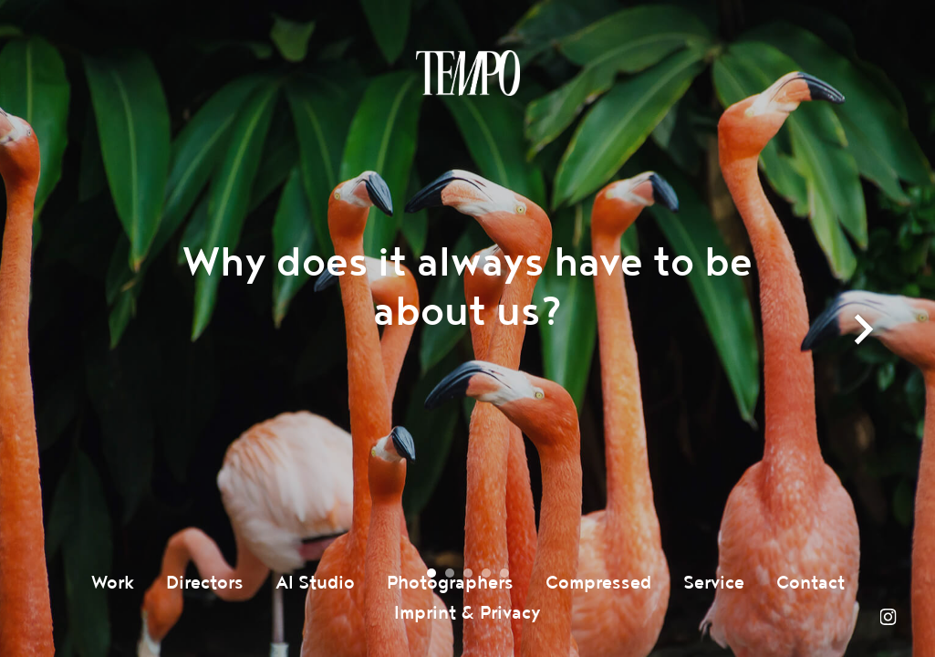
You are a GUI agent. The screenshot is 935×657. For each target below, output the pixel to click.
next (864, 347)
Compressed (598, 583)
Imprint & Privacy (467, 613)
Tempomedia (468, 73)
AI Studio (315, 583)
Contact (810, 583)
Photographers (450, 583)
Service (713, 583)
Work (112, 583)
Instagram (887, 617)
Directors (205, 583)
